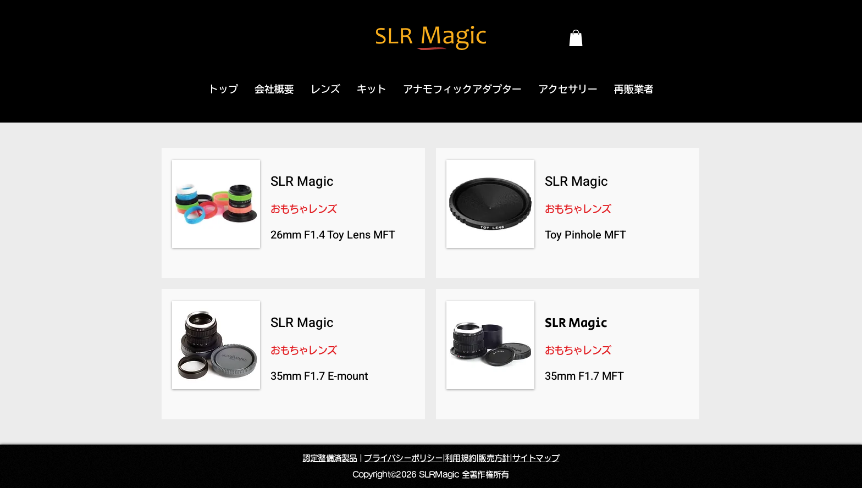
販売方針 (494, 458)
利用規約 (460, 458)
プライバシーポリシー (403, 458)
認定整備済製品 (329, 458)
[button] (576, 38)
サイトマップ (536, 458)
